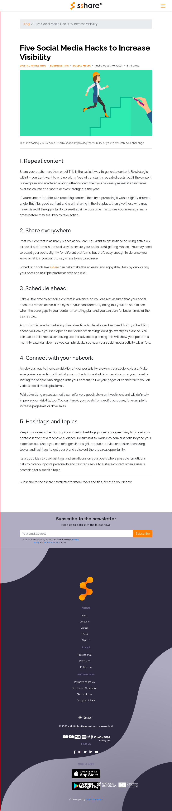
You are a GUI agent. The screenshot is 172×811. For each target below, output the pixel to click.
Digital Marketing (35, 65)
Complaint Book (86, 700)
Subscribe (143, 533)
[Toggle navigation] (163, 5)
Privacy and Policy (84, 682)
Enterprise (86, 667)
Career (84, 627)
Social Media (84, 65)
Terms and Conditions (84, 688)
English (86, 717)
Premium (84, 661)
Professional (85, 654)
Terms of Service (52, 542)
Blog (26, 24)
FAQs (85, 633)
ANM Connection (94, 799)
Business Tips (61, 65)
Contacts (84, 621)
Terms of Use (84, 694)
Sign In (86, 640)
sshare (54, 267)
